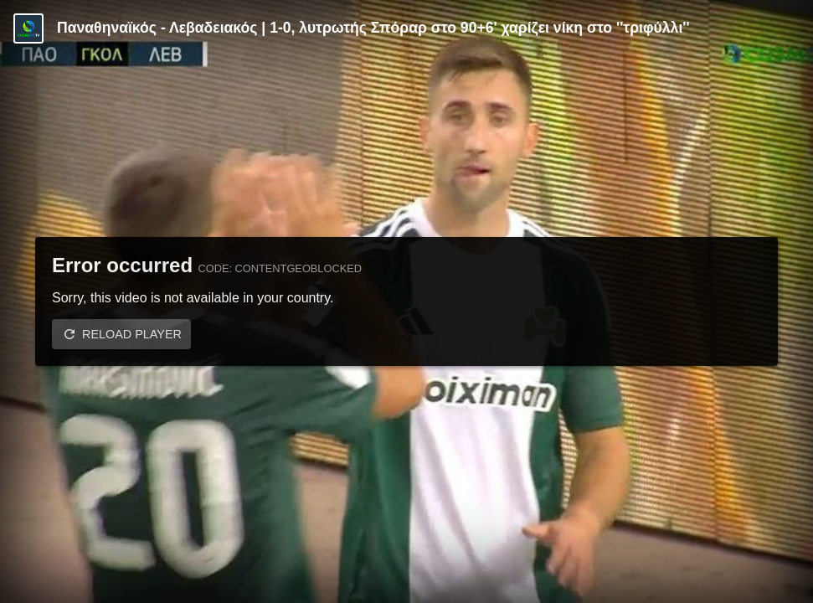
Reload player (132, 334)
